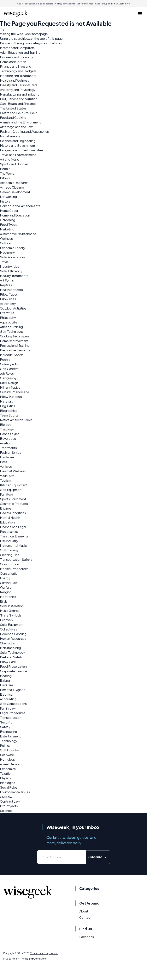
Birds (3, 601)
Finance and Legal (13, 527)
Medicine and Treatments (18, 76)
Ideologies (7, 783)
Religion (5, 592)
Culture (5, 243)
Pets (3, 462)
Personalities (9, 531)
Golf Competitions (13, 704)
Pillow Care (8, 662)
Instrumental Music (13, 545)
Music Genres (9, 611)
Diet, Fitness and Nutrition (18, 99)
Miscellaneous (10, 136)
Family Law (8, 708)
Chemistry (7, 643)
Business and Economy (16, 57)
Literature (7, 313)
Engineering (8, 732)
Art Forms (7, 280)
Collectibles (8, 629)
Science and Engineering (17, 141)
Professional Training (15, 345)
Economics (8, 769)
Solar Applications (13, 257)
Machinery (7, 252)
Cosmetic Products (14, 504)
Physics (5, 778)
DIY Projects (9, 806)
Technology (8, 741)
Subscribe (97, 857)
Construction (9, 564)
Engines (5, 508)
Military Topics (10, 387)
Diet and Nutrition (12, 657)
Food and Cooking (13, 118)
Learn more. (124, 4)
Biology (5, 425)
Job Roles (7, 373)
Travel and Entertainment (18, 155)
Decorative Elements (15, 350)
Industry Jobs (9, 266)
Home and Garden (13, 62)
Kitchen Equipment (13, 485)
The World (7, 173)
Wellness (6, 238)
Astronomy (8, 304)
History (5, 201)
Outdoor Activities (13, 308)
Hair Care (6, 685)
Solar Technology (12, 652)
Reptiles (6, 285)
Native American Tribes (16, 420)
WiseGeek (24, 34)
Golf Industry (9, 750)
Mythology (7, 759)
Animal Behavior (11, 764)
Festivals (6, 620)
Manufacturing (10, 648)
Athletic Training (11, 327)
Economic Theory (12, 248)
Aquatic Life (8, 322)
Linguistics (7, 406)
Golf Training (9, 550)
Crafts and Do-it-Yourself (18, 113)
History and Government (17, 145)
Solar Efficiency (11, 271)
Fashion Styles (10, 452)
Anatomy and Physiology (17, 90)
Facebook (86, 937)
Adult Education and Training (20, 52)
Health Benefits (11, 290)
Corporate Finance (13, 671)
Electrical (6, 694)
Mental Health (10, 518)
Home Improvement (14, 341)
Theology (7, 429)
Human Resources (13, 638)
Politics (5, 745)
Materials (6, 401)
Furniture (6, 494)
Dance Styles (9, 434)
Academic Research (14, 183)
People (5, 169)
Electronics (8, 597)
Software (7, 755)
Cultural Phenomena (14, 392)
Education (7, 522)
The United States (13, 108)
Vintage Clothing (12, 187)
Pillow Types (9, 294)
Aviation (5, 443)
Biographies (8, 411)
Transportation (10, 718)
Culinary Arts (9, 364)
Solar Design (9, 383)
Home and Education (15, 215)
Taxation (6, 773)
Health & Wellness (13, 471)
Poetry (5, 359)
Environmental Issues (15, 792)
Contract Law (10, 801)
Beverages (8, 438)
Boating (6, 676)
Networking (8, 197)
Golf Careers (9, 369)
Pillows (5, 178)
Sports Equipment (13, 499)
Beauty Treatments (14, 276)
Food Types (8, 224)
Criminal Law (9, 583)
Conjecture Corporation (44, 953)
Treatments (8, 448)
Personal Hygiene (12, 690)
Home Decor (9, 211)
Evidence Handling (13, 634)
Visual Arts (7, 476)
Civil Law (6, 797)
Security (6, 722)
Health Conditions (13, 513)
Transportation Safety (16, 559)
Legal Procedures (12, 713)
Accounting (8, 699)
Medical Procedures (14, 569)
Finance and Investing (15, 66)
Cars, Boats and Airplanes (18, 104)
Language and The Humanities (21, 150)
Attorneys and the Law (16, 127)
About (83, 911)
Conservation (9, 573)
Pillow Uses (8, 299)
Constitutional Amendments (20, 206)
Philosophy (8, 318)
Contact (85, 917)
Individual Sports (12, 355)
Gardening (7, 220)
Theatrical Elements (14, 536)
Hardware (7, 457)
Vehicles (6, 466)
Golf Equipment (11, 490)
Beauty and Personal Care (19, 85)
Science (6, 811)
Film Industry (9, 541)
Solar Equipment (12, 625)
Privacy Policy (11, 958)
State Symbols (10, 615)
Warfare (6, 587)
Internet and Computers (17, 48)
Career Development (15, 192)
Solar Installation (12, 606)
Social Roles (8, 787)
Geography (8, 378)
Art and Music (9, 159)
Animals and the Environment (20, 122)
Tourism (5, 480)
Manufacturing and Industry (19, 94)
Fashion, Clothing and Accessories (24, 131)
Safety (5, 727)
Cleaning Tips (9, 555)
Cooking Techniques (14, 336)
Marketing (7, 229)
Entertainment (10, 736)
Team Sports (9, 415)
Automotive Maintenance (18, 234)
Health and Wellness (14, 80)
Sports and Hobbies (14, 164)
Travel (4, 262)
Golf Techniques (12, 331)
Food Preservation (13, 666)
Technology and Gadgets (18, 71)
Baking (5, 680)
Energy (5, 578)
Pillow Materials (11, 397)
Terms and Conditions (34, 958)
